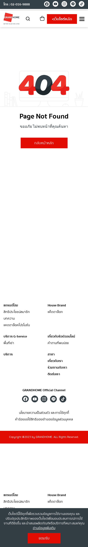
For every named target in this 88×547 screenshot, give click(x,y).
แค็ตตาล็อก (55, 312)
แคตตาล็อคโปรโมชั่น (17, 325)
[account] (35, 20)
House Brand (57, 305)
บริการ (8, 354)
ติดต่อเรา (54, 374)
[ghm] (11, 18)
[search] (28, 18)
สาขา (51, 354)
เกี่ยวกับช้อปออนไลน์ (61, 336)
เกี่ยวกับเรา (55, 361)
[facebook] (47, 4)
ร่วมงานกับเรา (57, 367)
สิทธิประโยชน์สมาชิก (17, 312)
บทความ (9, 318)
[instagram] (64, 4)
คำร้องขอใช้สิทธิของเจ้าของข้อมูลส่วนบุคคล (44, 419)
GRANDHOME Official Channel (44, 390)
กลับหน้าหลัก (44, 143)
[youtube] (55, 4)
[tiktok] (81, 4)
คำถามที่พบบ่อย (58, 343)
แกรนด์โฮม (11, 305)
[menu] (82, 19)
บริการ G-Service (15, 336)
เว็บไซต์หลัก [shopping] (62, 19)
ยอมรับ (44, 538)
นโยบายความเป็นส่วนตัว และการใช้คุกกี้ (44, 413)
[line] (73, 4)
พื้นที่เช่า (9, 343)
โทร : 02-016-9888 (17, 4)
